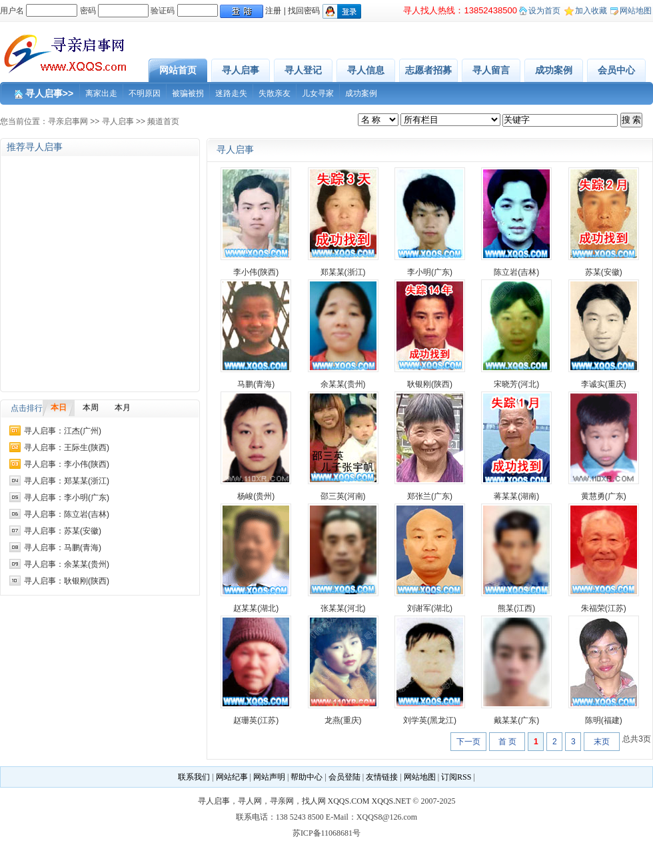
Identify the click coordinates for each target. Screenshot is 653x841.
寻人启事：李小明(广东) (66, 497)
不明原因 (145, 93)
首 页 (507, 741)
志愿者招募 (428, 70)
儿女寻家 (318, 93)
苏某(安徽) (603, 272)
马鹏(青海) (256, 384)
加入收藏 (591, 10)
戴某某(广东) (516, 720)
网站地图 (636, 10)
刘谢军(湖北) (429, 608)
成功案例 (553, 70)
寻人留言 (491, 70)
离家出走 (101, 93)
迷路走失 (231, 93)
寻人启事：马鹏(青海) (62, 547)
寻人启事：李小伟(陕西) (66, 464)
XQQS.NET (391, 801)
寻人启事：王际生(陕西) (66, 447)
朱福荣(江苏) (603, 608)
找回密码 (304, 10)
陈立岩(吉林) (516, 272)
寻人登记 (303, 70)
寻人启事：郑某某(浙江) (66, 481)
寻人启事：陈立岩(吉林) (66, 514)
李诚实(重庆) (603, 384)
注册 (273, 10)
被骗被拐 (188, 93)
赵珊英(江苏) (256, 720)
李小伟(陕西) (256, 272)
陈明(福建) (603, 720)
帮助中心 (307, 777)
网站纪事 (232, 777)
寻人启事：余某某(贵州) (66, 564)
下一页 (468, 741)
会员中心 (616, 70)
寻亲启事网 (68, 121)
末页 (602, 741)
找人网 (314, 801)
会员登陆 (344, 777)
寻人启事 (240, 70)
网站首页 (178, 70)
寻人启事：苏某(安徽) (62, 531)
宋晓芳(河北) (516, 384)
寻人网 (250, 801)
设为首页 (544, 10)
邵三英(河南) (343, 496)
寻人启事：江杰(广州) (62, 431)
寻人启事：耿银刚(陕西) (66, 581)
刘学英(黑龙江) (429, 720)
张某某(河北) (343, 608)
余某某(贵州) (343, 384)
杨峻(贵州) (256, 496)
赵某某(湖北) (256, 608)
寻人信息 (365, 70)
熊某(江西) (516, 608)
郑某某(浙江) (343, 272)
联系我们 (194, 777)
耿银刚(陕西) (429, 384)
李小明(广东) (429, 272)
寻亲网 (282, 801)
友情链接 (382, 777)
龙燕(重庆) (343, 720)
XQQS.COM (349, 801)
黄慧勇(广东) (603, 496)
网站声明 (269, 777)
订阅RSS (456, 777)
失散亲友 (275, 93)
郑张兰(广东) (429, 496)
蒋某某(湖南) (516, 496)
